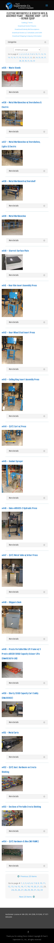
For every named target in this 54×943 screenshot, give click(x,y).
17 (17, 57)
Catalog (24, 23)
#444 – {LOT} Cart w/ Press (14, 426)
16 (14, 57)
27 (45, 57)
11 (39, 54)
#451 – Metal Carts (10, 732)
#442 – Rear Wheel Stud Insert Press (18, 332)
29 (23, 61)
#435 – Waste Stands (11, 68)
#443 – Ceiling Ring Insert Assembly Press (20, 379)
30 (26, 61)
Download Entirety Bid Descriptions (27, 29)
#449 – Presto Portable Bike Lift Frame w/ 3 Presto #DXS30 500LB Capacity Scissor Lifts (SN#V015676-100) (21, 654)
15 (11, 57)
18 (20, 57)
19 (23, 57)
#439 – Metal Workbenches (14, 216)
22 (31, 57)
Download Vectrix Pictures (27, 26)
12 (42, 54)
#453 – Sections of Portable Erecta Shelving (21, 806)
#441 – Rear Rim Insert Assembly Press (19, 285)
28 (20, 61)
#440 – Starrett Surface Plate (15, 250)
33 (34, 61)
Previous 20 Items (28, 876)
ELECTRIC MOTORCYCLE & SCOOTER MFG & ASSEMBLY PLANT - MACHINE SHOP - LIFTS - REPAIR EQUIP (27, 16)
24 (36, 57)
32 (31, 61)
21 (28, 57)
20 (25, 57)
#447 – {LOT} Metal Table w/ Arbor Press (20, 555)
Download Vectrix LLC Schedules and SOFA (27, 33)
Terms (30, 23)
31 (28, 61)
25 (39, 57)
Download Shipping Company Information (27, 36)
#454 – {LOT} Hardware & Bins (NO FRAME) (20, 841)
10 (36, 54)
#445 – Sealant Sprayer (12, 461)
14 (9, 57)
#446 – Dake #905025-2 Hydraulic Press (19, 508)
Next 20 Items (25, 896)
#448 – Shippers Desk (11, 602)
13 (45, 54)
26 (42, 57)
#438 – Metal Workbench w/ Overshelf (18, 181)
